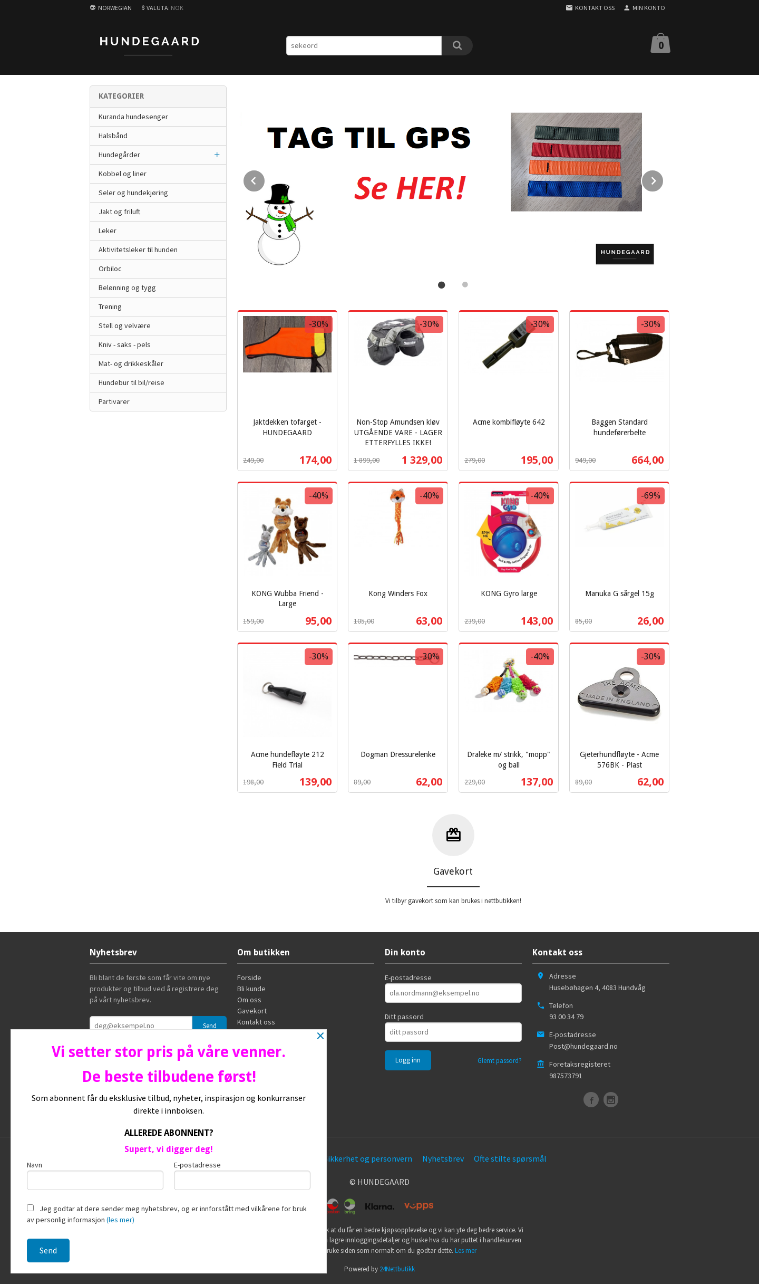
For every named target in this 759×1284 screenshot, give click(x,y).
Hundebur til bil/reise (131, 382)
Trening (110, 306)
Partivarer (114, 401)
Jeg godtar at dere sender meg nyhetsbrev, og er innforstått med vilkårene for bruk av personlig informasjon (167, 1214)
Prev (265, 178)
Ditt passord (404, 1015)
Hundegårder (119, 154)
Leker (107, 230)
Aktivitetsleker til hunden (138, 249)
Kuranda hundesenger (133, 116)
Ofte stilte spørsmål (510, 1157)
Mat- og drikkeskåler (131, 363)
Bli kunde (251, 987)
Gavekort (252, 1009)
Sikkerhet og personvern (368, 1157)
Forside (249, 976)
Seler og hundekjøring (133, 192)
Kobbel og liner (123, 173)
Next (663, 178)
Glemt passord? (500, 1059)
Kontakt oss (256, 1021)
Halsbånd (113, 135)
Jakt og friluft (119, 211)
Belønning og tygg (127, 287)
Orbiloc (110, 268)
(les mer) (120, 1219)
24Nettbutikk (397, 1267)
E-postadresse (408, 976)
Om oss (249, 998)
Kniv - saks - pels (125, 344)
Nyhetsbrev (443, 1157)
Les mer (465, 1249)
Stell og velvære (125, 325)
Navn (95, 1175)
